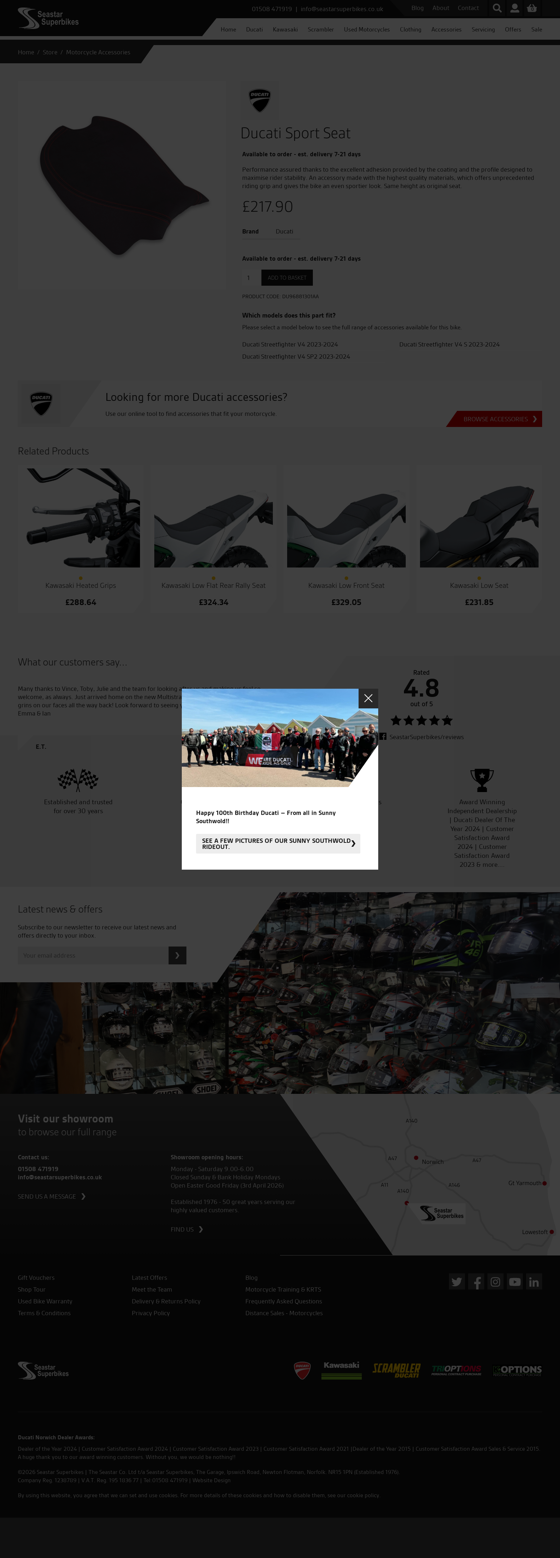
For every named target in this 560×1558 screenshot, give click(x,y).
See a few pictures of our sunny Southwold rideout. (276, 843)
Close (368, 698)
